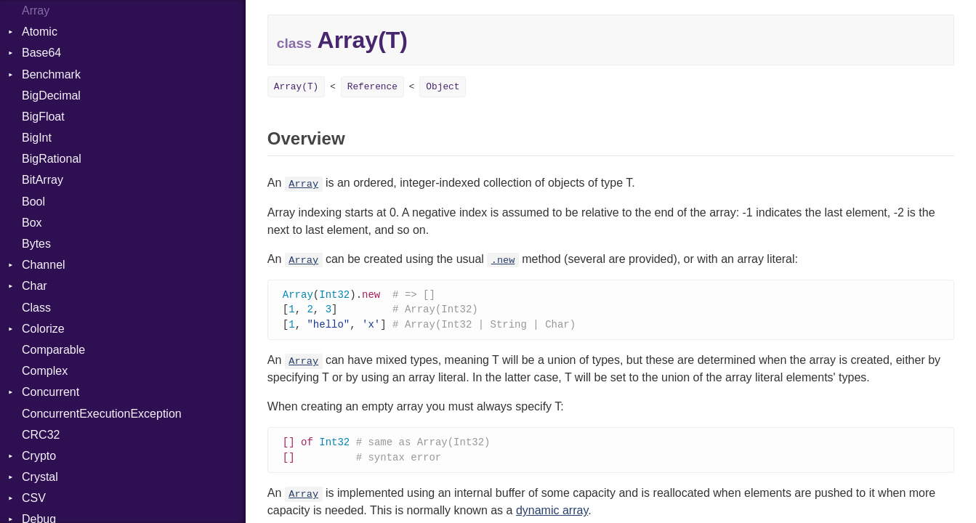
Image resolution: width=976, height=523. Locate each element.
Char (34, 286)
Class (36, 307)
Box (32, 222)
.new (503, 260)
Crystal (40, 477)
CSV (34, 498)
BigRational (51, 159)
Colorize (43, 329)
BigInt (37, 137)
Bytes (36, 244)
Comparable (53, 350)
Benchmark (51, 74)
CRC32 (41, 435)
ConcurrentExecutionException (102, 414)
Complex (45, 371)
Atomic (39, 31)
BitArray (42, 180)
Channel (43, 265)
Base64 (41, 52)
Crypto (39, 456)
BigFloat (43, 116)
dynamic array (552, 514)
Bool (33, 201)
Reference (372, 86)
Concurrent (50, 392)
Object (442, 86)
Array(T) (296, 86)
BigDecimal (51, 95)
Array (303, 184)
